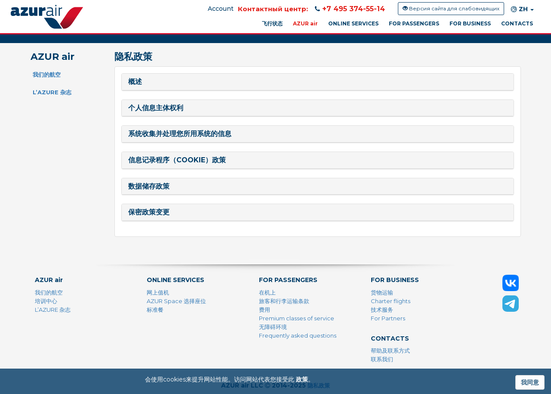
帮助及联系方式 (390, 350)
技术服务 (382, 309)
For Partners (388, 318)
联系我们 (382, 359)
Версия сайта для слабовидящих (451, 8)
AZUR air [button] (305, 23)
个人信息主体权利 (155, 108)
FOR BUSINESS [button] (470, 23)
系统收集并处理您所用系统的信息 (179, 134)
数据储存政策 (148, 186)
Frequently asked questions (297, 335)
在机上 (267, 292)
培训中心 (46, 301)
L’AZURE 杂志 (52, 92)
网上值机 (158, 292)
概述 (135, 82)
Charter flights (390, 301)
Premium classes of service (296, 318)
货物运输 (382, 292)
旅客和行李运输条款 (284, 301)
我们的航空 (47, 74)
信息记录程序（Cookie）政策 (177, 160)
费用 (264, 309)
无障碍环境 (273, 326)
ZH (522, 9)
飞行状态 (272, 23)
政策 (302, 379)
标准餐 (155, 309)
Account (221, 8)
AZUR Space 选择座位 (176, 301)
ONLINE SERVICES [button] (353, 23)
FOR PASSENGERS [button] (414, 23)
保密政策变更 (148, 212)
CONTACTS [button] (517, 23)
